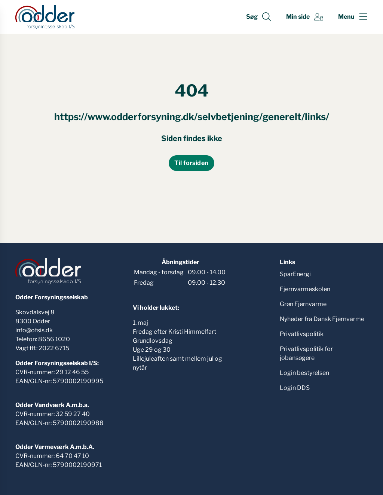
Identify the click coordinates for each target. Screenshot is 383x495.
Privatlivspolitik (302, 333)
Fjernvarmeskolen (305, 289)
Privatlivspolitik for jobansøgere (306, 353)
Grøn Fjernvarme (303, 304)
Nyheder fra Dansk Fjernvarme (322, 319)
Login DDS (295, 387)
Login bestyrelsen (304, 372)
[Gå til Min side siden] (304, 16)
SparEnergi (295, 274)
